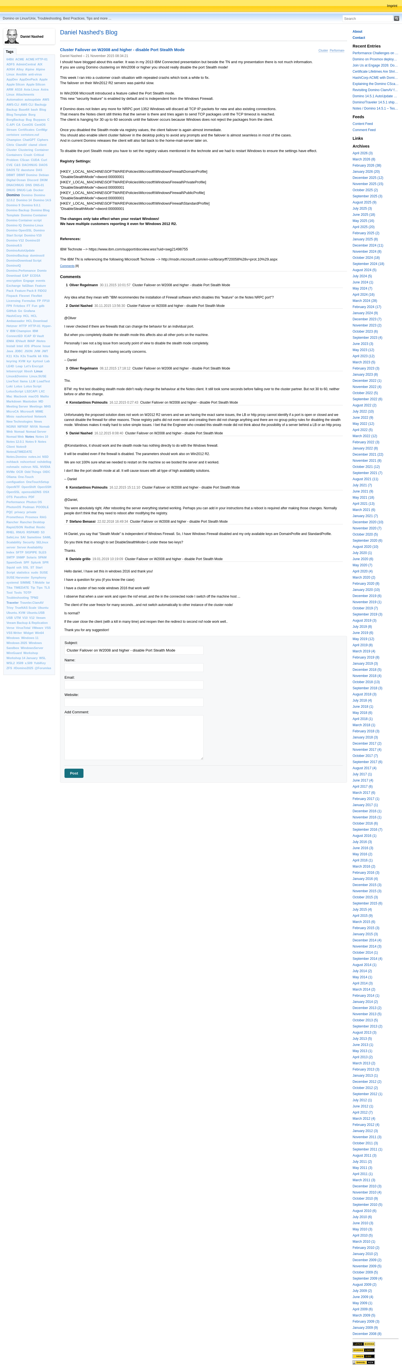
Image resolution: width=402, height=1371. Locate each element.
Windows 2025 (16, 643)
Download (13, 275)
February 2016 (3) (366, 873)
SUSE (44, 572)
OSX (46, 492)
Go (20, 310)
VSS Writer (14, 632)
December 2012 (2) (367, 1082)
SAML (47, 537)
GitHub (11, 310)
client (42, 144)
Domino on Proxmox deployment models (376, 59)
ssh (18, 567)
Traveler (12, 602)
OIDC (46, 471)
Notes (29, 436)
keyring (11, 361)
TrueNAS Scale (26, 607)
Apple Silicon (35, 84)
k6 (39, 356)
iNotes (41, 341)
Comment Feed (364, 130)
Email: (69, 677)
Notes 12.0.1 (15, 441)
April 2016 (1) (363, 860)
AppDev (12, 79)
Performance (15, 502)
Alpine (29, 69)
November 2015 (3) (367, 891)
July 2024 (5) (362, 276)
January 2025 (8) (365, 239)
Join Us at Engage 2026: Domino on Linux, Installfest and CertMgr (376, 65)
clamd (32, 144)
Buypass (39, 119)
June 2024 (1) (363, 282)
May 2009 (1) (362, 1303)
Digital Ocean (16, 180)
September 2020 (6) (367, 541)
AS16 (18, 89)
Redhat (30, 527)
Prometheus (15, 517)
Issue (46, 346)
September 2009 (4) (367, 1278)
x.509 (28, 663)
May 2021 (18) (363, 497)
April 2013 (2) (363, 1057)
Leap (19, 366)
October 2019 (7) (365, 608)
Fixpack (12, 295)
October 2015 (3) (365, 897)
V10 (25, 617)
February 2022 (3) (366, 442)
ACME (19, 59)
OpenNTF (13, 487)
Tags (9, 52)
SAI (22, 537)
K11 (9, 356)
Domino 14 (24, 200)
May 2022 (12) (363, 424)
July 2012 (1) (362, 1100)
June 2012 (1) (363, 1106)
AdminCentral (26, 64)
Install (10, 346)
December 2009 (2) (367, 1260)
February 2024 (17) (367, 307)
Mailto (44, 396)
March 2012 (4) (364, 1119)
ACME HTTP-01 (37, 59)
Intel (20, 346)
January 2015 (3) (365, 934)
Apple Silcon (15, 84)
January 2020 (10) (366, 590)
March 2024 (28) (365, 301)
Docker (38, 190)
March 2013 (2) (364, 1063)
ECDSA (35, 275)
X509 (19, 663)
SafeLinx (12, 537)
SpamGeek (14, 562)
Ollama (11, 477)
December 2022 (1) (367, 381)
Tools (18, 592)
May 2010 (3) (362, 1229)
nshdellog (44, 461)
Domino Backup (17, 210)
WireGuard (14, 653)
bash (34, 109)
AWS (45, 99)
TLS (47, 587)
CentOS (27, 124)
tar (48, 582)
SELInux (42, 542)
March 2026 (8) (364, 159)
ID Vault (38, 336)
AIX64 (10, 69)
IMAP (31, 341)
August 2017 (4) (364, 768)
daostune (27, 170)
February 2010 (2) (366, 1248)
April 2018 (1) (363, 719)
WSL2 (10, 663)
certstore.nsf (30, 134)
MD (41, 401)
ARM (9, 89)
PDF (31, 497)
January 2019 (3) (365, 664)
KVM (22, 361)
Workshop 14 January (22, 658)
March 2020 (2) (364, 577)
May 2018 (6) (362, 713)
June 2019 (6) (363, 633)
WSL (42, 658)
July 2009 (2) (362, 1291)
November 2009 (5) (367, 1266)
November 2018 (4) (367, 676)
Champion (13, 139)
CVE (9, 165)
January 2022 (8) (365, 448)
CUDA (35, 160)
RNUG (20, 532)
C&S (17, 165)
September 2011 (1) (367, 1149)
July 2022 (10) (363, 411)
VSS (48, 627)
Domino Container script (24, 220)
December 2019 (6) (367, 596)
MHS (47, 406)
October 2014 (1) (365, 953)
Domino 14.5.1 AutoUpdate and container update (376, 96)
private (31, 512)
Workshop (30, 653)
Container (42, 149)
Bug (29, 119)
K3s (16, 356)
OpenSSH (44, 487)
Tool (9, 592)
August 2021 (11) (365, 479)
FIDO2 (42, 290)
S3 (42, 532)
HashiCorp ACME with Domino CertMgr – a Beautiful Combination (376, 78)
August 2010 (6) (364, 1211)
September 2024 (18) (368, 264)
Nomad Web (15, 436)
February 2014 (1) (366, 996)
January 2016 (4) (365, 879)
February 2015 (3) (366, 928)
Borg (31, 114)
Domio (42, 270)
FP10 (46, 300)
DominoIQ (13, 265)
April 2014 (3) (363, 983)
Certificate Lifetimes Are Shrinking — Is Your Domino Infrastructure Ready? (376, 72)
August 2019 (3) (364, 620)
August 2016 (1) (364, 836)
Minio (10, 416)
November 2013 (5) (367, 1014)
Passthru (20, 497)
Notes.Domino (16, 456)
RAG (43, 517)
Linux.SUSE (37, 376)
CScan (25, 160)
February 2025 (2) (366, 233)
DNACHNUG (15, 185)
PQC (9, 512)
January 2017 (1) (365, 805)
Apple (43, 79)
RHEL (10, 532)
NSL (36, 466)
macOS (33, 396)
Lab (47, 361)
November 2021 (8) (367, 461)
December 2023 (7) (367, 319)
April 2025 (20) (364, 227)
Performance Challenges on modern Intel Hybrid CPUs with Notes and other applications (376, 53)
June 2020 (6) (363, 559)
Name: (69, 660)
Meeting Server (17, 406)
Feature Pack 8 (25, 290)
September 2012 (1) (367, 1094)
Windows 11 (30, 638)
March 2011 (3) (364, 1180)
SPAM (42, 557)
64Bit (10, 59)
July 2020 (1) (362, 553)
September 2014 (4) (367, 959)
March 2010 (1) (364, 1242)
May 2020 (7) (362, 565)
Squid (10, 567)
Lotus (18, 386)
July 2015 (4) (362, 909)
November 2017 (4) (367, 750)
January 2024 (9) (365, 313)
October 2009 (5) (365, 1272)
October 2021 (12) (366, 467)
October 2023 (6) (365, 331)
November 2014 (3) (367, 946)
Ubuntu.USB (36, 612)
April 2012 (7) (363, 1112)
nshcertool (27, 461)
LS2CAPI (31, 391)
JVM (37, 351)
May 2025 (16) (363, 221)
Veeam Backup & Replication (27, 622)
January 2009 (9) (365, 1328)
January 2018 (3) (365, 737)
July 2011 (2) (362, 1162)
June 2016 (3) (363, 848)
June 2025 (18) (364, 215)
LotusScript (14, 391)
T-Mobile (38, 582)
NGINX (11, 426)
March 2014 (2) (364, 989)
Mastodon (30, 401)
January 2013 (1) (365, 1076)
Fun (34, 305)
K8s (46, 356)
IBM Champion (20, 331)
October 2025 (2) (365, 190)
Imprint (392, 6)
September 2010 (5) (367, 1205)
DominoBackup (17, 255)
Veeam (41, 617)
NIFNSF (23, 426)
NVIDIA (45, 466)
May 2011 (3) (362, 1168)
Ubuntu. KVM (15, 612)
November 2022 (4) (367, 387)
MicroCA (12, 411)
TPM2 (34, 597)
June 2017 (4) (363, 780)
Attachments (25, 94)
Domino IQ (14, 225)
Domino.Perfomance (21, 270)
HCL (26, 316)
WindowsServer (32, 648)
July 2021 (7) (362, 485)
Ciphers (42, 139)
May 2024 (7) (362, 288)
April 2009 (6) (363, 1309)
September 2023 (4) (367, 338)
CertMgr (41, 129)
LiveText (12, 381)
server (10, 547)
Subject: (71, 643)
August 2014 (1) (364, 965)
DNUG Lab (24, 190)
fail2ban (28, 285)
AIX (39, 64)
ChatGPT (29, 139)
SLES (42, 552)
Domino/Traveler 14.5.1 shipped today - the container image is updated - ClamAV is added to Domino (376, 102)
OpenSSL (13, 492)
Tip (33, 587)
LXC (42, 391)
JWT (45, 351)
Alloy (19, 69)
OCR (19, 471)
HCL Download (37, 321)
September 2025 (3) (367, 196)
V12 (31, 617)
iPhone (36, 346)
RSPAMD (33, 532)
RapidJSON (14, 527)
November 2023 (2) (367, 325)
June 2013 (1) (363, 1045)
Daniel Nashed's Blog (89, 32)
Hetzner (12, 326)
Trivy (9, 607)
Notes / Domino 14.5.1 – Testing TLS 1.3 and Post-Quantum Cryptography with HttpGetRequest (376, 108)
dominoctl (37, 255)
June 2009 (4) (363, 1297)
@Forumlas (43, 668)
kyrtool (38, 361)
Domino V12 (15, 240)
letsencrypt (14, 371)
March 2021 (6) (364, 510)
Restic (40, 527)
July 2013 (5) (362, 1039)
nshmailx (13, 466)
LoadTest (43, 381)
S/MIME (25, 582)
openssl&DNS (31, 492)
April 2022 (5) (363, 430)
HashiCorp (14, 316)
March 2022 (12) (365, 436)
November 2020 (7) (367, 528)
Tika (9, 587)
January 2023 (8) (365, 375)
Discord (32, 180)
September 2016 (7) (367, 830)
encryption (14, 280)
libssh (28, 371)
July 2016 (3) (362, 842)
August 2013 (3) (364, 1032)
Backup (11, 109)
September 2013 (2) (367, 1026)
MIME (39, 411)
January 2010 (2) (365, 1254)
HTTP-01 (34, 326)
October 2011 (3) (365, 1143)
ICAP (28, 336)
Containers (14, 155)
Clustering (25, 149)
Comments (67, 265)
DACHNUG (29, 165)
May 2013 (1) (362, 1051)
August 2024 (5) (364, 270)
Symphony (38, 577)
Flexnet (24, 295)
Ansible (21, 74)
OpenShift (28, 487)
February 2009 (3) (366, 1321)
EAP (25, 275)
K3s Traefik (28, 356)
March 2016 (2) (364, 866)
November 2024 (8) (367, 252)
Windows (13, 638)
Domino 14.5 (42, 200)
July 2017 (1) (362, 774)
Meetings (36, 406)
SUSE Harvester (17, 577)
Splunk (36, 562)
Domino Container (34, 215)
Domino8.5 (14, 245)
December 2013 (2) (367, 1008)
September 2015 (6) (367, 903)
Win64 (39, 632)
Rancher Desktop (32, 522)
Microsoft (27, 411)
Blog (42, 109)
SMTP (10, 557)
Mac (9, 396)
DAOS (43, 165)
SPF (26, 562)
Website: (71, 695)
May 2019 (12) (363, 639)
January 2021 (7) (365, 516)
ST (32, 567)
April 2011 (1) (363, 1174)
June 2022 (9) (363, 418)
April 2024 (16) (364, 295)
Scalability (13, 542)
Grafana (29, 310)
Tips (40, 587)
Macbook (20, 396)
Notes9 (21, 446)
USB (9, 617)
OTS (9, 497)
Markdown (13, 401)
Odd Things (33, 471)
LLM (32, 381)
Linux (38, 371)
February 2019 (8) (366, 657)
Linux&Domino (17, 376)
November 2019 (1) (367, 602)
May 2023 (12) (363, 350)
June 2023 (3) (363, 344)
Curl (44, 160)
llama (24, 381)
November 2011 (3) (367, 1137)
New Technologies (19, 421)
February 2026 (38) (367, 165)
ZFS (9, 668)
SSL (26, 567)
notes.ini (34, 456)
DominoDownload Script (23, 260)
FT (28, 305)
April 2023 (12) (364, 356)
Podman (29, 507)
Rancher (12, 522)
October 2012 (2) (365, 1088)
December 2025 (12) (368, 178)
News (38, 421)
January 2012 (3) (365, 1131)
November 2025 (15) (368, 184)
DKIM (44, 180)
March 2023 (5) (364, 362)
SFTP (20, 552)
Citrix (10, 144)
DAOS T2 (13, 170)
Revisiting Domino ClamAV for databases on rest (376, 90)
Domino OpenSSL (19, 230)
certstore (12, 134)
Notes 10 (42, 436)
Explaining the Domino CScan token (376, 84)
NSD (45, 456)
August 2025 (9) (364, 202)
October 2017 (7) (365, 756)
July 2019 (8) (362, 627)
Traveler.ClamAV (32, 602)
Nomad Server (36, 431)
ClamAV (21, 144)
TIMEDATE (21, 587)
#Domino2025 (23, 668)
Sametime (34, 537)
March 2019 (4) (364, 651)
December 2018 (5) (367, 670)
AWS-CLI (12, 104)
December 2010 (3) (367, 1186)
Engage (28, 280)
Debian (44, 175)
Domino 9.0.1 (31, 205)
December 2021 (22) (368, 454)
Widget (28, 632)
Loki (9, 386)
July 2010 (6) (362, 1217)
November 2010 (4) (367, 1192)
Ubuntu (43, 607)
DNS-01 (38, 185)
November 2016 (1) (367, 817)
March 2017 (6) (364, 793)
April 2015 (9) (363, 916)
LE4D (10, 366)
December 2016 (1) (367, 811)
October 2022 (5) (365, 393)
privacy (20, 512)
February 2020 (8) (366, 584)
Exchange (13, 285)
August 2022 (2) (364, 405)
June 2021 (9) (363, 491)
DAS (39, 170)
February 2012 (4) (366, 1125)
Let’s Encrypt (33, 366)
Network (40, 416)
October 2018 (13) (366, 682)
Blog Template (16, 114)
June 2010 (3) (363, 1223)
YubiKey (40, 663)
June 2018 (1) (363, 707)
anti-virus (35, 74)
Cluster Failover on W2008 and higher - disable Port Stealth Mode (122, 50)
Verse (10, 627)
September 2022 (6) (367, 399)
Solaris (32, 557)
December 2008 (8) (367, 1334)
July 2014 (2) (362, 971)
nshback (12, 461)
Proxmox (31, 517)
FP (39, 300)
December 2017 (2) (367, 743)
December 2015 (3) (367, 885)
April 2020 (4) (363, 571)
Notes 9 (30, 441)
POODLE (42, 507)
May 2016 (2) (362, 854)
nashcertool (24, 416)
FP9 (9, 305)
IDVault (21, 341)
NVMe (10, 471)
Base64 (24, 109)
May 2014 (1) (362, 977)
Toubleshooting (17, 597)
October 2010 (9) (365, 1198)
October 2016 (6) (365, 823)
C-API (10, 124)
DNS (28, 185)
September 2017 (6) (367, 762)
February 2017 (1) (366, 799)
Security (29, 542)
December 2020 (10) (368, 522)
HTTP (23, 326)
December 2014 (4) (367, 940)
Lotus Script (32, 386)
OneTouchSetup (37, 482)
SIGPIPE (31, 552)
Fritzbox (19, 305)
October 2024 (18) (366, 258)
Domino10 (32, 240)
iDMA (10, 341)
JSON (28, 351)
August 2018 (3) (364, 694)
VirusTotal (23, 627)
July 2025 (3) (362, 208)
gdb (41, 305)
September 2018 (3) (367, 688)
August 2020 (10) (365, 547)
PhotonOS (13, 507)
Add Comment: (76, 712)
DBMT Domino (27, 175)
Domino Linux (33, 225)
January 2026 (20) (366, 172)
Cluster (11, 149)
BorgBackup (15, 119)
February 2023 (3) (366, 368)
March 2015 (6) (364, 922)
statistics (23, 572)
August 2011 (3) (364, 1155)
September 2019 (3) (367, 614)
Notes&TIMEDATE (19, 451)
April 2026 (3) (363, 153)
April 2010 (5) (363, 1235)
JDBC (19, 351)
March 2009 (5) (364, 1315)
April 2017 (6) (363, 786)
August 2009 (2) (364, 1285)
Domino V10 (33, 235)
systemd (12, 582)
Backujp (40, 104)
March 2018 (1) (364, 725)
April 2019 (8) (363, 645)
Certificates (26, 129)
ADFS (10, 64)
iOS (27, 346)
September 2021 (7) (367, 473)
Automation (14, 99)
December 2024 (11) (368, 245)
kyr (29, 361)
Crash (28, 155)
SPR (45, 562)
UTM (17, 617)
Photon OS (34, 502)
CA (18, 124)
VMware (37, 627)
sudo (34, 572)
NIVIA (34, 426)
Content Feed (363, 124)
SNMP (20, 557)
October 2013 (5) (365, 1020)
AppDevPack (28, 79)
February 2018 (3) (366, 731)
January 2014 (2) (365, 1002)
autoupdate (33, 99)
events (40, 280)
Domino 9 (13, 205)
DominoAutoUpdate (20, 250)
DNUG (10, 190)
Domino (13, 195)
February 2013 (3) (366, 1069)
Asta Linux (31, 89)
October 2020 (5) (365, 534)
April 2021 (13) (364, 504)
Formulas (29, 300)
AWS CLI (27, 104)
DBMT (10, 175)
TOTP (27, 592)
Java (9, 351)
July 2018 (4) (362, 700)
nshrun (26, 466)
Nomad (19, 431)
